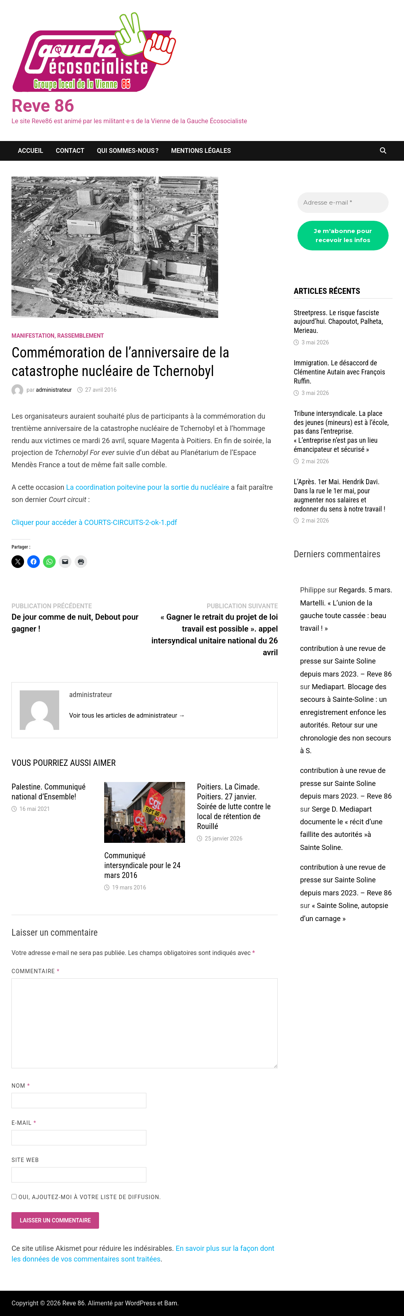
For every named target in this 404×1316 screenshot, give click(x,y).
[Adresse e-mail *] (342, 202)
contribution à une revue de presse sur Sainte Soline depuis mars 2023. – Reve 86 (346, 661)
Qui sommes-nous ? (128, 150)
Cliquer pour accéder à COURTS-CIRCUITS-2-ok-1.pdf (94, 522)
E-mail (23, 1123)
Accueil (30, 150)
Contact (70, 150)
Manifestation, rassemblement (57, 336)
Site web (25, 1160)
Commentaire (35, 971)
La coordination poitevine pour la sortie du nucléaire (147, 487)
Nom (20, 1086)
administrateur (54, 390)
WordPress (140, 1303)
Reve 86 (42, 106)
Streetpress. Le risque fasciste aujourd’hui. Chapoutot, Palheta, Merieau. (338, 321)
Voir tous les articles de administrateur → (127, 715)
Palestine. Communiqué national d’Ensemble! (48, 791)
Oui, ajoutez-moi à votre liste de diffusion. (86, 1197)
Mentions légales (201, 150)
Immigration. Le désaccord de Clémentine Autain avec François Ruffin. (339, 372)
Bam (170, 1303)
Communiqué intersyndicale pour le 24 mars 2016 (142, 865)
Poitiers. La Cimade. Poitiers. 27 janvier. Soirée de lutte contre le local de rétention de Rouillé (234, 806)
